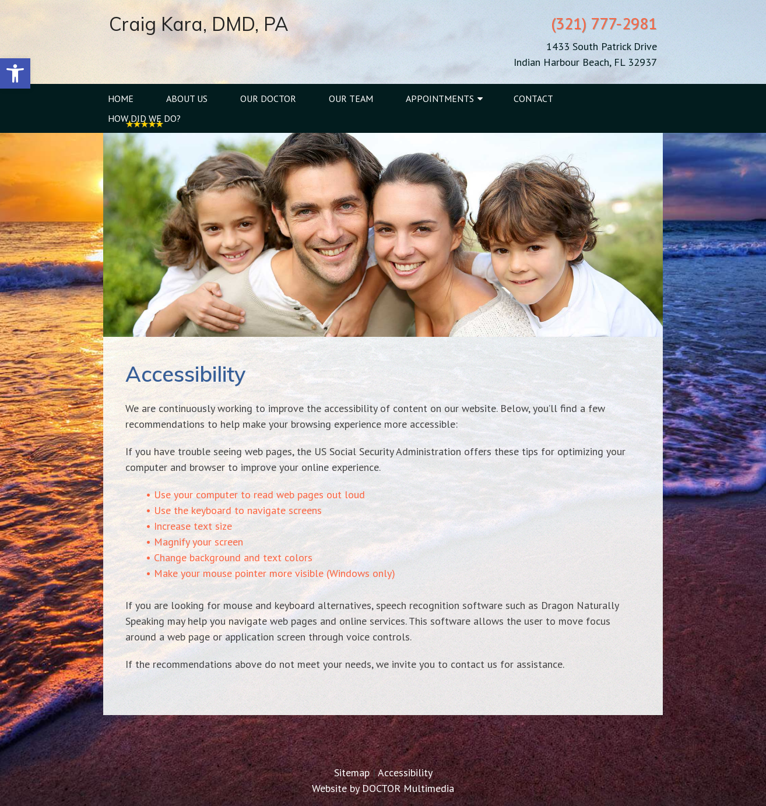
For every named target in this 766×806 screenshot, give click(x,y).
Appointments (440, 98)
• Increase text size (189, 526)
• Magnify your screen (194, 541)
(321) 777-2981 (604, 23)
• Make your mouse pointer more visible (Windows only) (270, 573)
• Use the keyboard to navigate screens (234, 510)
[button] (15, 73)
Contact (533, 98)
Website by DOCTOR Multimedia (383, 788)
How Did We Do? (144, 118)
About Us (187, 98)
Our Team (351, 98)
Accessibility (405, 772)
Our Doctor (268, 98)
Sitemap (352, 772)
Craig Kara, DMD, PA (198, 24)
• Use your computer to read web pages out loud (255, 494)
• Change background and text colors (229, 557)
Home (120, 98)
